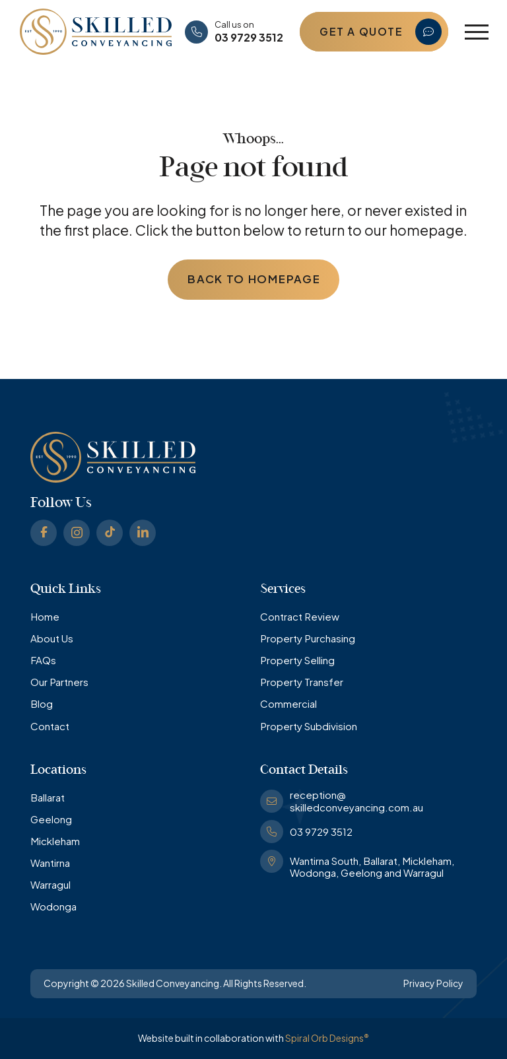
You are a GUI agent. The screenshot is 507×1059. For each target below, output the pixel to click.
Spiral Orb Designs (327, 1038)
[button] (476, 32)
